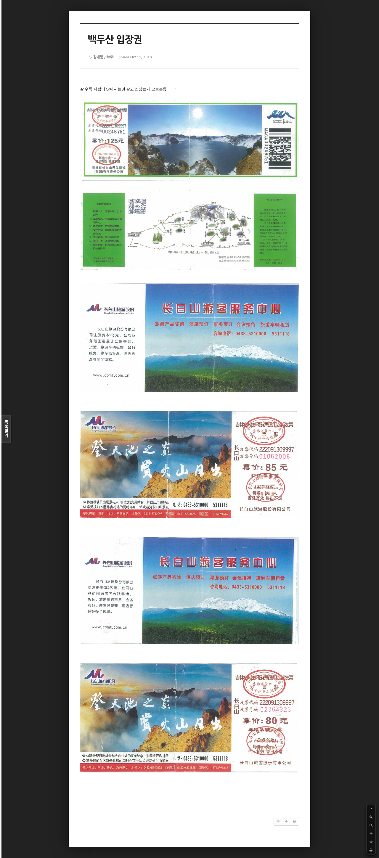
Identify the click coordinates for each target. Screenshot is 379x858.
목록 (6, 429)
